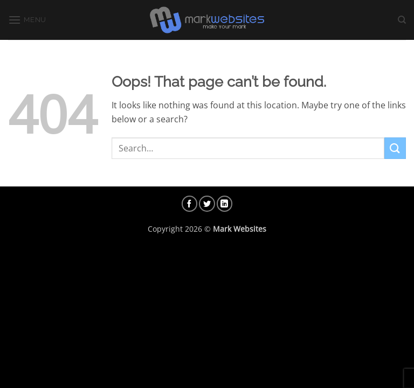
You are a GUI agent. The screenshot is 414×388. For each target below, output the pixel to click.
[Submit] (395, 147)
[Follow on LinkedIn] (225, 204)
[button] (27, 19)
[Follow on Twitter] (207, 204)
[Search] (402, 20)
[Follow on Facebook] (190, 204)
